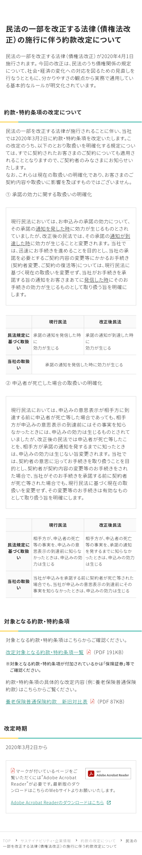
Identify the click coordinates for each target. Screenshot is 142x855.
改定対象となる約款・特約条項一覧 (45, 652)
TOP (7, 840)
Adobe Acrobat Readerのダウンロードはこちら (57, 802)
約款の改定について (98, 840)
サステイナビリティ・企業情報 (46, 840)
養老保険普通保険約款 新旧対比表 (47, 701)
